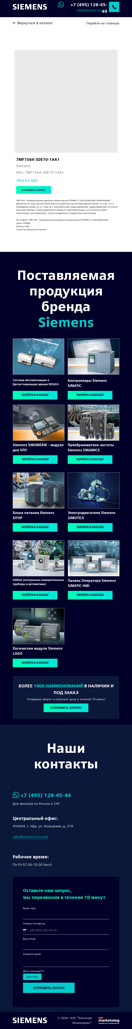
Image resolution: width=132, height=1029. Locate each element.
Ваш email (29, 938)
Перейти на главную (102, 23)
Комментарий (32, 954)
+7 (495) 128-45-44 (45, 795)
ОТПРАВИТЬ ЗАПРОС (49, 988)
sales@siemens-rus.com (92, 10)
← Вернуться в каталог (33, 23)
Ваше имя (29, 908)
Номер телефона (34, 923)
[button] (66, 708)
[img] (38, 357)
